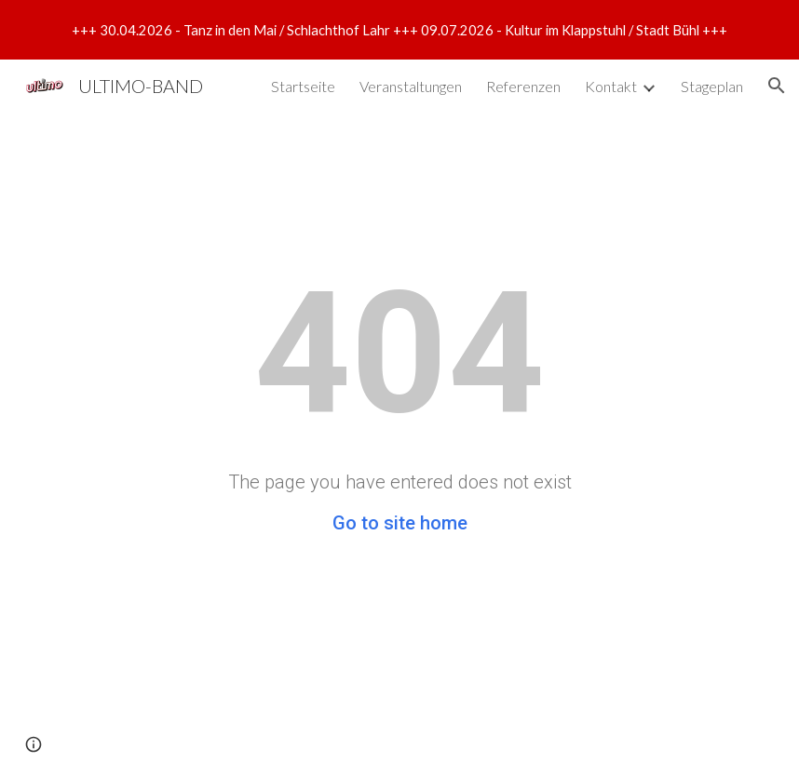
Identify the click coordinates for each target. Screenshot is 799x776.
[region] (399, 30)
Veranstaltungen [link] (410, 86)
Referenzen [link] (523, 86)
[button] (776, 85)
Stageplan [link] (712, 86)
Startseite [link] (303, 86)
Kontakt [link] (611, 86)
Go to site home (399, 523)
